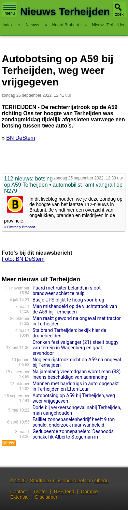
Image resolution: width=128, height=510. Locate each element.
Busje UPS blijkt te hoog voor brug (68, 300)
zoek (119, 14)
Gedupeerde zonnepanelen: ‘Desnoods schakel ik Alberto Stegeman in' (73, 434)
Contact (18, 491)
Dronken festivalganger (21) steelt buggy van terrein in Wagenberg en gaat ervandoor (75, 347)
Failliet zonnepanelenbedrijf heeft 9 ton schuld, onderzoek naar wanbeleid (73, 422)
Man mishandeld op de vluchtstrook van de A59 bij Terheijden (74, 309)
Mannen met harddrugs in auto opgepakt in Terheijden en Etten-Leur (75, 386)
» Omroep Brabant (19, 227)
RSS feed (64, 491)
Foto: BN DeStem (23, 259)
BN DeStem (20, 138)
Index (8, 25)
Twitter (40, 491)
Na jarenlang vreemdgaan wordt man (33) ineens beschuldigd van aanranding (76, 374)
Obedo (101, 480)
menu (9, 10)
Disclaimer (46, 497)
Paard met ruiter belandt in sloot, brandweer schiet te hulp (66, 290)
